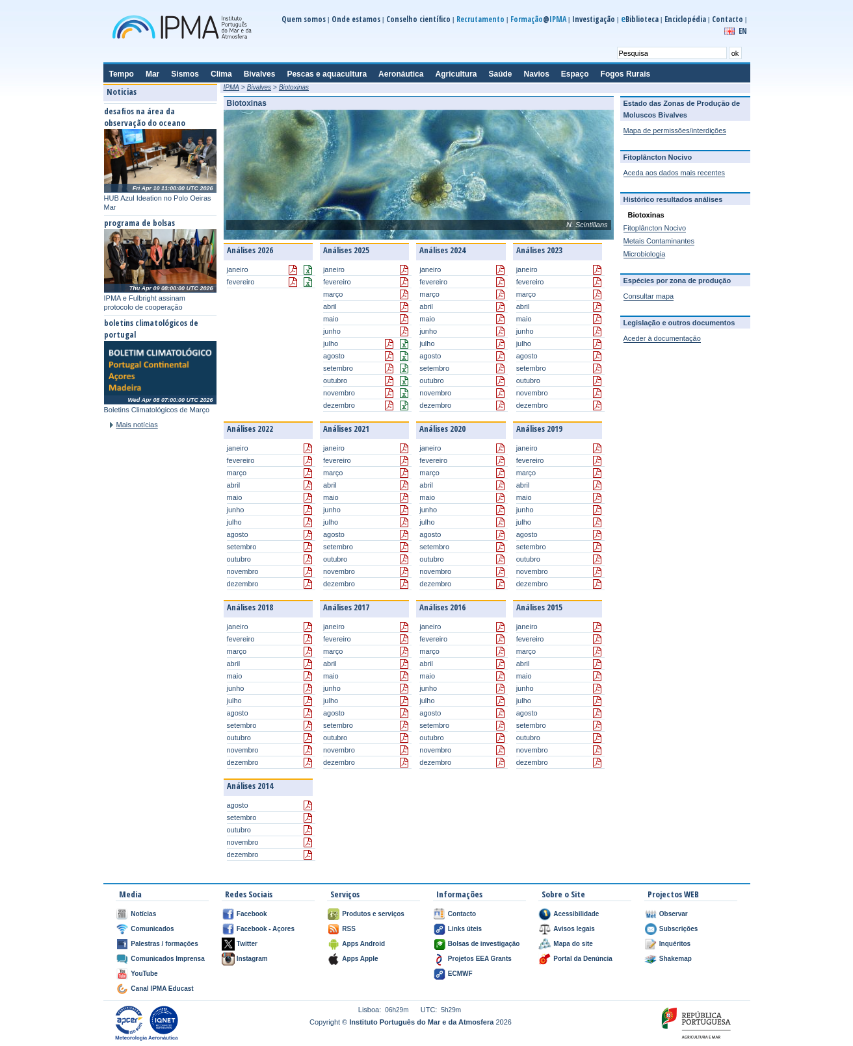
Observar (673, 913)
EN (743, 30)
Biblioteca (640, 19)
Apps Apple (360, 958)
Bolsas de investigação (484, 943)
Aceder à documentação (662, 338)
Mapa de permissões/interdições (674, 130)
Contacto (727, 19)
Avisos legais (574, 928)
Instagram (252, 958)
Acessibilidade (576, 913)
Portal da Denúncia (582, 958)
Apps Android (363, 943)
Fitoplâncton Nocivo (655, 228)
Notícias (143, 913)
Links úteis (465, 928)
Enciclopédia (685, 19)
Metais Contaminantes (658, 241)
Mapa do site (573, 943)
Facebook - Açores (266, 928)
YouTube (144, 973)
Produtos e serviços (373, 913)
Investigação (593, 19)
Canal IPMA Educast (162, 988)
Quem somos (304, 19)
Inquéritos (674, 943)
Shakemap (675, 958)
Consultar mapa (648, 296)
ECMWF (460, 973)
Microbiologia (644, 254)
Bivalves (259, 87)
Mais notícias (137, 425)
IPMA (231, 87)
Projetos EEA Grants (480, 958)
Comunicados (152, 928)
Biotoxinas (294, 87)
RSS (349, 928)
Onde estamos (356, 19)
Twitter (247, 943)
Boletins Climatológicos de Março (157, 410)
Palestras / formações (164, 943)
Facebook (252, 913)
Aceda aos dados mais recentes (674, 173)
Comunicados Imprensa (167, 958)
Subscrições (678, 928)
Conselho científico (418, 19)
